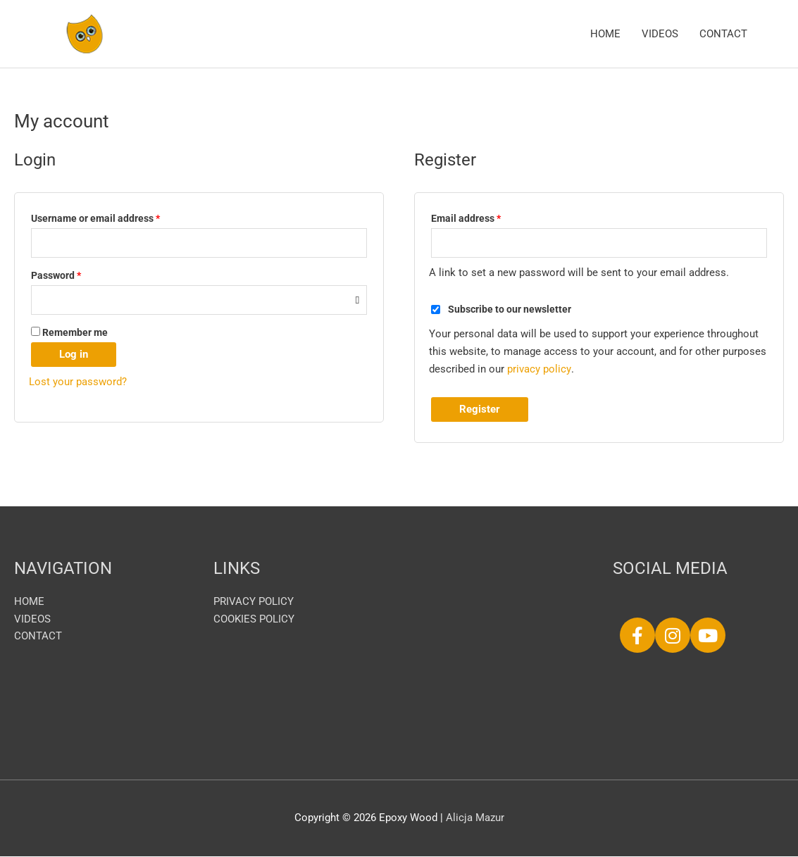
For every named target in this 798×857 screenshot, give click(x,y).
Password (76, 274)
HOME (605, 33)
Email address (486, 216)
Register (479, 410)
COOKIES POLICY (253, 619)
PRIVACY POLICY (253, 602)
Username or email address (115, 216)
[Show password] (357, 300)
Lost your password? (78, 382)
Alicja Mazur (475, 818)
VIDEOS (660, 33)
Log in (73, 355)
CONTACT (723, 33)
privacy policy (539, 369)
